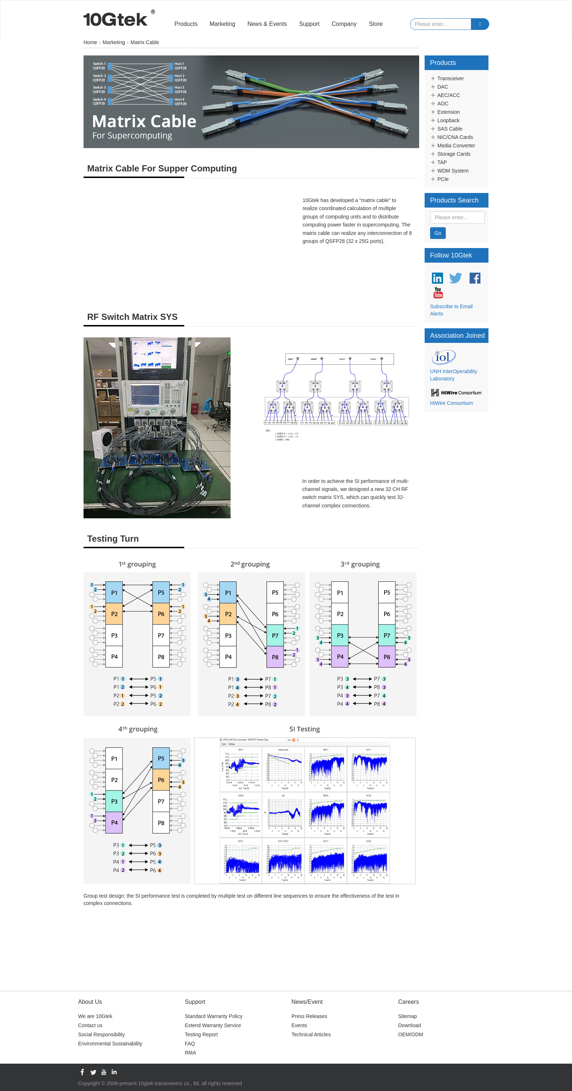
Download (409, 1025)
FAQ (190, 1043)
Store (376, 24)
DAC (439, 87)
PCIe (439, 179)
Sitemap (407, 1016)
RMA (190, 1053)
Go (437, 233)
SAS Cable (446, 129)
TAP (438, 162)
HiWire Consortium (451, 403)
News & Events (267, 24)
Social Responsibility (101, 1034)
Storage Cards (450, 154)
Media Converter (452, 145)
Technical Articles (311, 1034)
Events (299, 1025)
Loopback (445, 120)
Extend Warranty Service (213, 1025)
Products (185, 24)
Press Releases (309, 1016)
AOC (439, 104)
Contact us (90, 1025)
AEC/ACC (445, 95)
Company (344, 24)
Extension (445, 112)
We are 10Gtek (95, 1016)
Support (309, 24)
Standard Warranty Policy (214, 1016)
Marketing (222, 24)
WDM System (449, 171)
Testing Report (201, 1034)
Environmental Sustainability (110, 1043)
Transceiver (447, 78)
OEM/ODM (410, 1034)
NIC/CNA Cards (451, 137)
